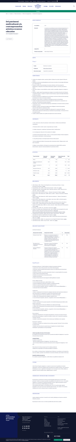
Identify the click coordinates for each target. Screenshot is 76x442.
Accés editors (60, 428)
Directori (49, 1)
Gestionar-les (66, 439)
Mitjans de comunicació (41, 1)
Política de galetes (61, 424)
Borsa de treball (47, 423)
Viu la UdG (51, 6)
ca (73, 1)
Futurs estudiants (21, 1)
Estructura (30, 6)
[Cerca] (74, 6)
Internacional (58, 6)
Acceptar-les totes (58, 439)
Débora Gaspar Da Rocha (47, 68)
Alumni (31, 1)
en (74, 1)
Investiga (45, 6)
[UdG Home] (38, 6)
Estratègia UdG (46, 424)
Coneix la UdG (18, 6)
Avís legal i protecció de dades (63, 423)
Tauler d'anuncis (47, 422)
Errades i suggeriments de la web (63, 427)
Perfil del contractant (61, 421)
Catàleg (43, 186)
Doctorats (46, 421)
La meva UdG (53, 1)
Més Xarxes (24, 430)
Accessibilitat (60, 422)
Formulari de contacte (26, 422)
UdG (7, 13)
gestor (8, 440)
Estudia (24, 6)
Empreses (34, 1)
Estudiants (27, 1)
